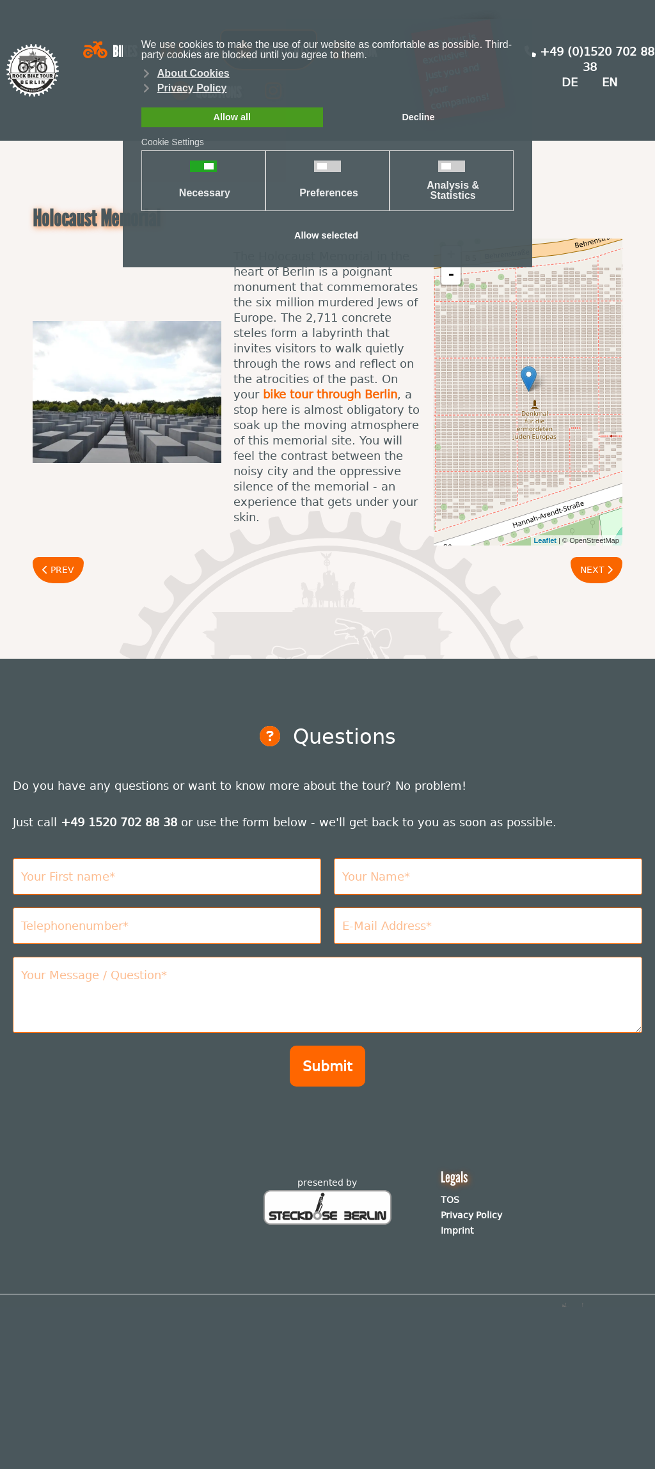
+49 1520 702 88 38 (119, 822)
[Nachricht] (327, 995)
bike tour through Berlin (330, 394)
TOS (450, 1199)
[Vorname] (167, 876)
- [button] (450, 275)
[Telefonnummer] (167, 925)
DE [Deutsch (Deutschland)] (570, 82)
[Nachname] (488, 876)
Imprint (457, 1230)
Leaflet (545, 540)
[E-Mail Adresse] (488, 925)
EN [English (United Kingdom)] (609, 82)
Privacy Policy (471, 1215)
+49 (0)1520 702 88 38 (589, 59)
